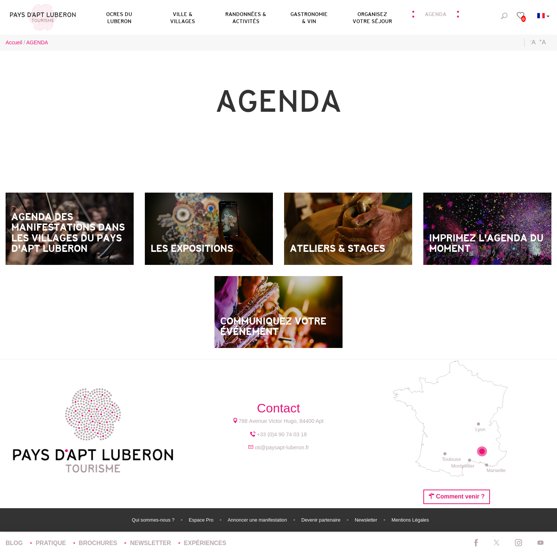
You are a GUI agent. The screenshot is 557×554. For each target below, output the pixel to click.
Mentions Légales (410, 520)
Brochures (99, 543)
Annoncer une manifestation (257, 520)
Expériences (205, 543)
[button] (119, 16)
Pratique (52, 543)
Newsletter (367, 520)
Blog (15, 543)
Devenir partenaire (321, 520)
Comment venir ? (457, 496)
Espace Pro (202, 520)
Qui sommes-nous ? (154, 520)
